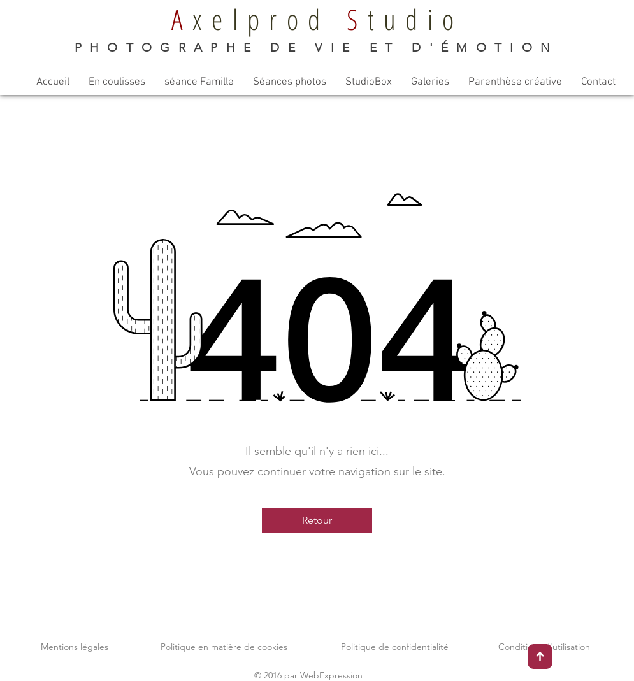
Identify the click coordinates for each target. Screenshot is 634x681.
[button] (117, 82)
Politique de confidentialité (395, 646)
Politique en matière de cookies (224, 646)
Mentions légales (74, 646)
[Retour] (317, 520)
